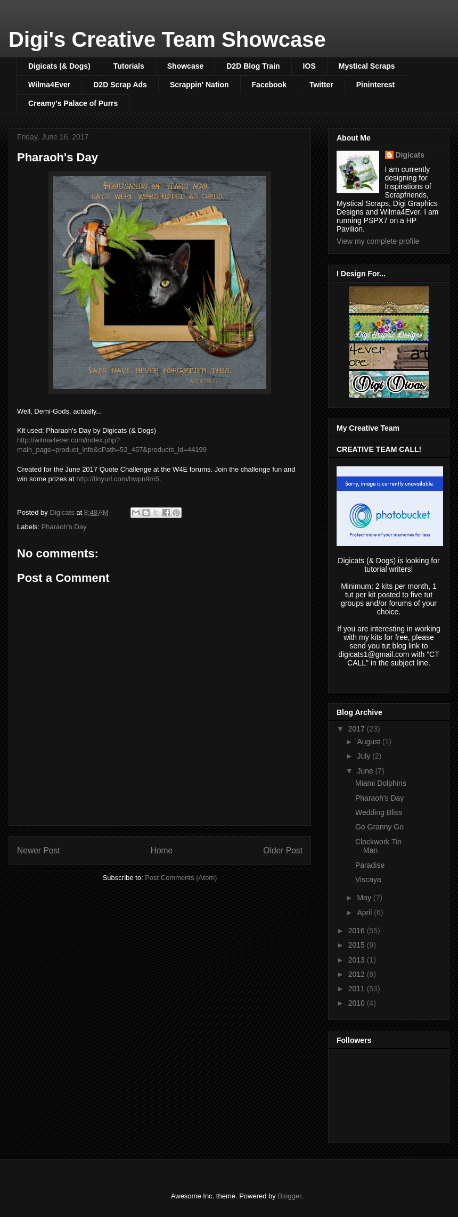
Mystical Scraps (367, 66)
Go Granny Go (379, 827)
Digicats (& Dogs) (59, 66)
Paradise (370, 865)
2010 (357, 1003)
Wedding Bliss (378, 812)
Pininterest (375, 84)
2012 (357, 974)
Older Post (282, 850)
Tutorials (128, 66)
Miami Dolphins (380, 783)
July (364, 756)
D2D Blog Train (253, 66)
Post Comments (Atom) (181, 878)
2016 (357, 930)
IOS (309, 66)
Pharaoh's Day (64, 527)
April (365, 912)
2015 (357, 945)
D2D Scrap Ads (120, 84)
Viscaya (368, 879)
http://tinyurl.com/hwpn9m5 (117, 479)
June (366, 771)
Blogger (289, 1196)
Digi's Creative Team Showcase (167, 39)
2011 (357, 988)
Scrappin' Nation (199, 84)
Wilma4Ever (49, 84)
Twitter (321, 84)
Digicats (410, 155)
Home (162, 850)
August (369, 741)
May (365, 897)
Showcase (185, 66)
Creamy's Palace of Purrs (73, 103)
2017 (357, 729)
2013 (357, 960)
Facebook (269, 84)
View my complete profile (378, 241)
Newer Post (38, 850)
